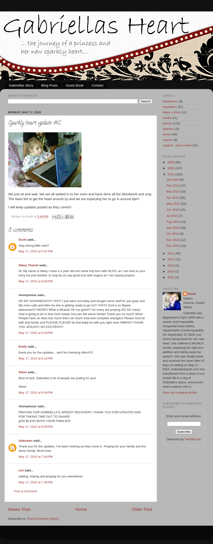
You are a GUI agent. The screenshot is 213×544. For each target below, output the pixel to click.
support (168, 139)
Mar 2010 (173, 191)
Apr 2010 (173, 197)
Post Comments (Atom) (43, 518)
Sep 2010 (173, 227)
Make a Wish (171, 112)
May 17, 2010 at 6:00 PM (36, 281)
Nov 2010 (173, 240)
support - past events (177, 145)
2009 (171, 168)
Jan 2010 (173, 179)
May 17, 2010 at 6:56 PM (36, 426)
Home (81, 509)
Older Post (142, 509)
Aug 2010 (173, 221)
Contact (98, 85)
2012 (171, 259)
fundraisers (170, 101)
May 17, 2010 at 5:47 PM (36, 251)
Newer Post (19, 509)
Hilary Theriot (28, 265)
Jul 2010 (172, 216)
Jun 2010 (173, 209)
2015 (171, 277)
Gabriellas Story (21, 85)
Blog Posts (49, 85)
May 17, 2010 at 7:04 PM (36, 456)
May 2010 (173, 203)
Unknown (26, 440)
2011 (171, 253)
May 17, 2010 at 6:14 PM (36, 358)
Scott (22, 239)
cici (21, 470)
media (167, 118)
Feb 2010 (173, 185)
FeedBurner (193, 439)
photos (167, 123)
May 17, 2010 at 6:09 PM (36, 333)
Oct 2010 (173, 233)
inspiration (170, 107)
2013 (171, 265)
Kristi (192, 294)
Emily (23, 346)
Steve (23, 372)
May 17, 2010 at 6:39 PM (36, 392)
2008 (171, 162)
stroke (167, 134)
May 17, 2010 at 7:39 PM (36, 482)
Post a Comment (25, 491)
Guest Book (75, 85)
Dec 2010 (173, 246)
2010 (171, 174)
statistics (169, 129)
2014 (171, 271)
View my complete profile (180, 392)
